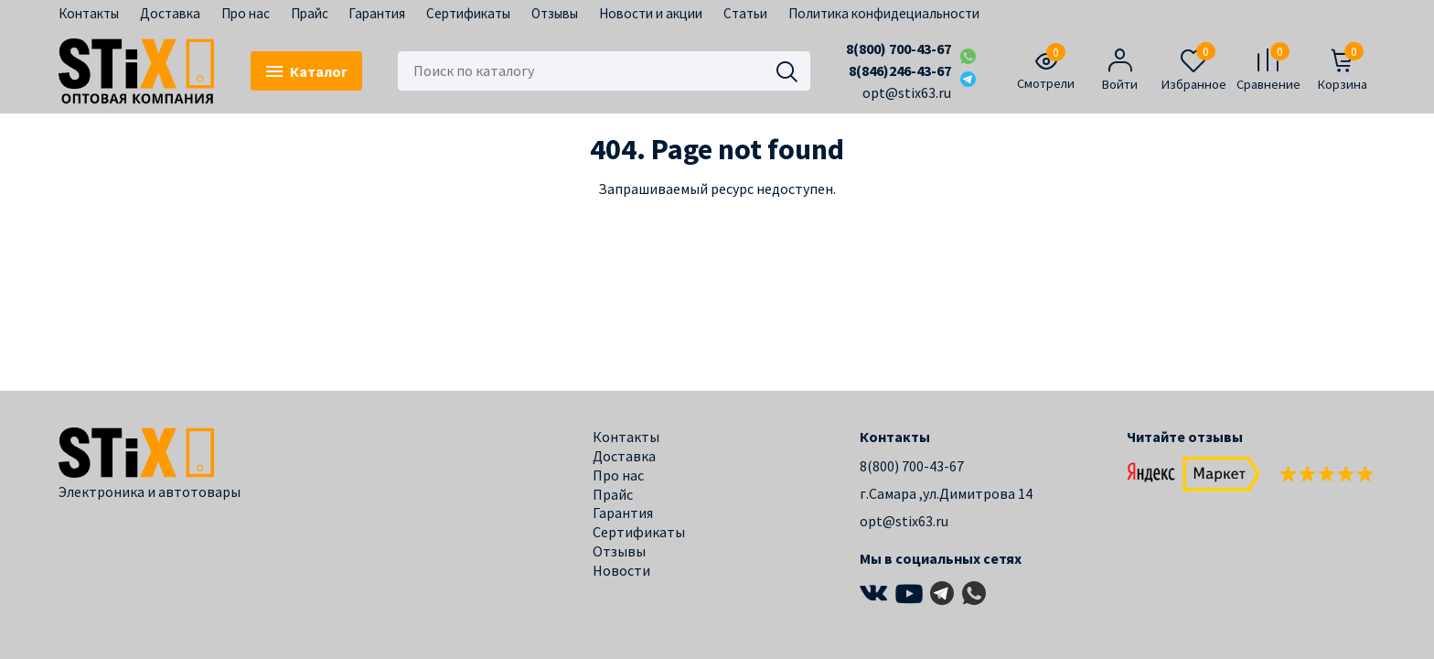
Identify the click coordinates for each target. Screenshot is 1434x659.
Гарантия (376, 13)
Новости (621, 570)
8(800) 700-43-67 (898, 48)
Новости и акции (650, 13)
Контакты (89, 13)
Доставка (170, 13)
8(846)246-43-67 (900, 70)
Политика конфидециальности (883, 13)
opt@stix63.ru (906, 92)
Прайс (309, 13)
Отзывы (554, 13)
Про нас (245, 13)
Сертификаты (468, 13)
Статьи (745, 13)
